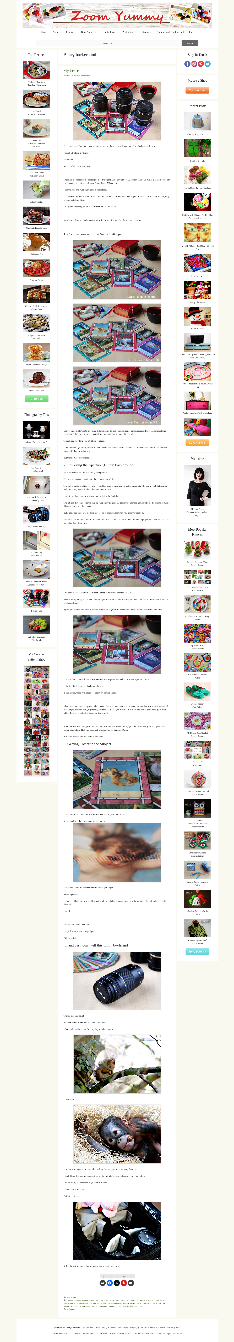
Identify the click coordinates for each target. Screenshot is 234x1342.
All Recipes (37, 398)
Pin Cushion (157, 1333)
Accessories (121, 1333)
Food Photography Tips (83, 1303)
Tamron (111, 1306)
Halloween (146, 1333)
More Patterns (197, 951)
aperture (70, 1300)
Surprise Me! (197, 442)
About (56, 32)
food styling (97, 1303)
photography (71, 1297)
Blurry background (81, 1300)
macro (73, 1306)
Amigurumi (169, 1333)
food (149, 1300)
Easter (137, 1333)
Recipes (146, 32)
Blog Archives (88, 32)
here (109, 489)
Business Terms (164, 1327)
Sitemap (152, 1327)
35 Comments (72, 1309)
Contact (70, 32)
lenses (132, 1303)
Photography (128, 32)
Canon (91, 1300)
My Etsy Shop (197, 90)
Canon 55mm (114, 1300)
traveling (130, 1306)
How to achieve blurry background (116, 1303)
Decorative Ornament (91, 1333)
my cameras (103, 146)
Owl (68, 1333)
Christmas (76, 1333)
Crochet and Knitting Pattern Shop (175, 32)
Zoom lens (139, 1306)
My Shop (176, 1327)
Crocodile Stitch (108, 1333)
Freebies (178, 1333)
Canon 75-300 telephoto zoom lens (133, 1300)
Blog (43, 32)
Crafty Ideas (109, 32)
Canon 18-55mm (101, 1300)
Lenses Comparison (143, 1303)
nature (94, 1306)
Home (130, 1333)
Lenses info (156, 1303)
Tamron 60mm (120, 1306)
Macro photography (83, 1306)
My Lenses (72, 71)
